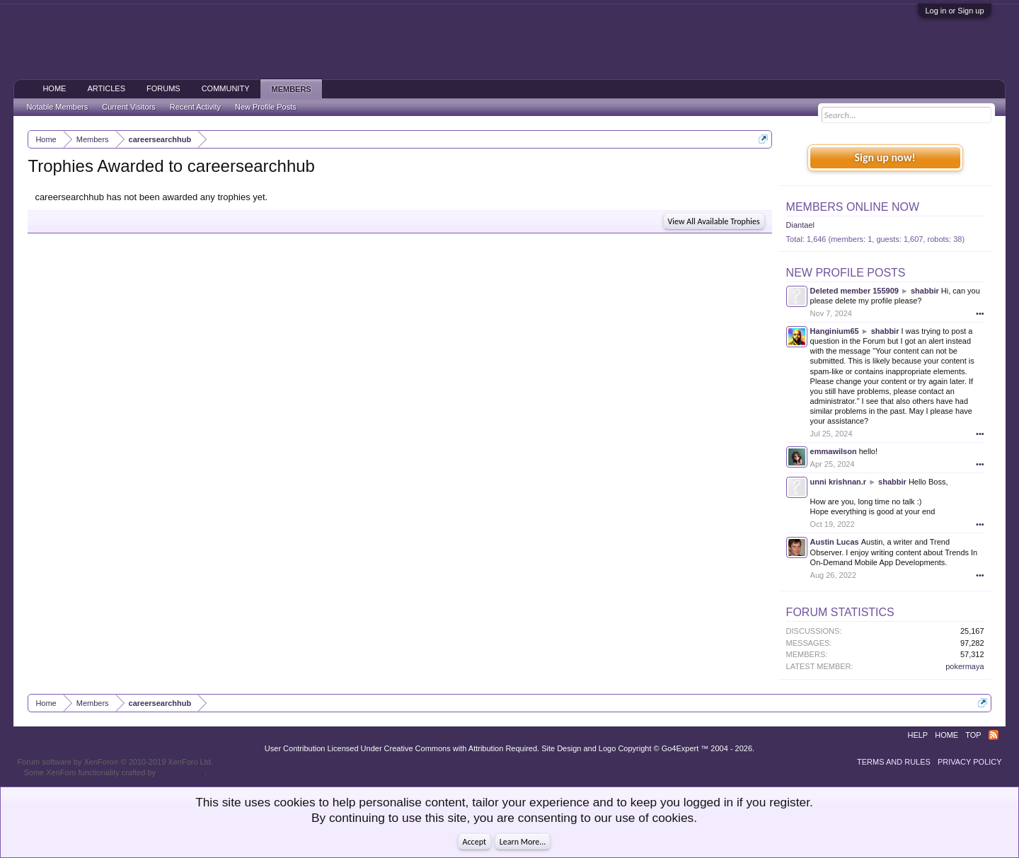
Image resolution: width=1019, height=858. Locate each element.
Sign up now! (884, 157)
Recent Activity (195, 107)
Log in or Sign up (954, 10)
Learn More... (523, 842)
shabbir (925, 290)
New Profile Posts (846, 273)
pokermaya (964, 666)
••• (980, 313)
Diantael (800, 225)
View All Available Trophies (714, 221)
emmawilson (833, 451)
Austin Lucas (834, 542)
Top (973, 735)
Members (291, 89)
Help (917, 735)
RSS (993, 735)
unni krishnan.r (838, 481)
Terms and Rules (894, 762)
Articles (106, 88)
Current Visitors (129, 107)
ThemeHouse (181, 772)
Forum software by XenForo (115, 762)
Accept (474, 842)
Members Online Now (852, 207)
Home (54, 88)
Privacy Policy (970, 762)
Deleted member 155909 (854, 290)
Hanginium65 (834, 331)
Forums (163, 88)
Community (226, 88)
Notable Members (57, 107)
